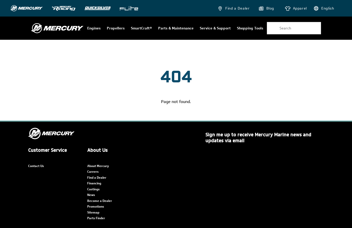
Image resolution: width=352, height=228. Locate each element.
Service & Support (215, 28)
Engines (94, 28)
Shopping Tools (250, 28)
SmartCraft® (141, 28)
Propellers (116, 28)
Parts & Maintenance (176, 28)
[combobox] (294, 28)
